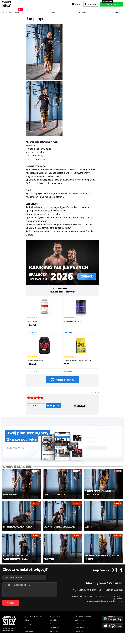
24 (62, 611)
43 (108, 611)
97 (121, 615)
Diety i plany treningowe (33, 571)
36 (91, 611)
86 (94, 615)
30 (76, 611)
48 (120, 611)
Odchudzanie (55, 582)
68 (50, 615)
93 (111, 615)
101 (54, 619)
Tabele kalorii (80, 586)
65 (43, 615)
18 (47, 611)
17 (45, 611)
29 (74, 611)
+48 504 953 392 (87, 544)
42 (106, 611)
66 (45, 615)
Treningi (27, 578)
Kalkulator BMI (80, 575)
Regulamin (50, 604)
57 (23, 615)
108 (78, 619)
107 (75, 619)
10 (28, 611)
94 (114, 615)
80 (80, 615)
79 (77, 615)
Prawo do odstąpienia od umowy (51, 624)
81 (82, 615)
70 (55, 615)
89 (102, 615)
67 (48, 615)
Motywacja (79, 578)
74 (65, 615)
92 (109, 615)
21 (54, 611)
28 (72, 611)
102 (58, 619)
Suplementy (29, 586)
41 (103, 611)
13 (35, 611)
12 (32, 611)
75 (67, 615)
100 (51, 619)
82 (84, 615)
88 (99, 615)
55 (19, 615)
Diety (26, 582)
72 (60, 615)
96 (119, 615)
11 (30, 611)
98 (46, 619)
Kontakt (61, 604)
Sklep (26, 575)
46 (115, 611)
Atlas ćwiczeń (117, 12)
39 (98, 611)
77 (72, 615)
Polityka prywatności (84, 604)
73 (62, 615)
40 (101, 611)
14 (37, 611)
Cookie (70, 604)
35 (89, 611)
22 (57, 611)
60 (31, 615)
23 (59, 611)
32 (81, 611)
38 (96, 611)
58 (26, 615)
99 (48, 619)
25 (64, 611)
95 (116, 615)
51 (9, 615)
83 (87, 615)
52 (11, 615)
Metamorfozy (50, 12)
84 (89, 615)
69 (53, 615)
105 (68, 619)
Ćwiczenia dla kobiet (83, 571)
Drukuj (79, 368)
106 (71, 619)
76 (70, 615)
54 (16, 615)
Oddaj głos (53, 367)
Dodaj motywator (81, 582)
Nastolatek (54, 586)
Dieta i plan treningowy (12, 11)
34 (86, 611)
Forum (77, 593)
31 (79, 611)
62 (36, 615)
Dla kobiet (53, 575)
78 (75, 615)
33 (84, 611)
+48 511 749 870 (113, 544)
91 (106, 615)
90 (104, 615)
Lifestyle (53, 590)
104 (64, 619)
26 (67, 611)
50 (6, 615)
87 (97, 615)
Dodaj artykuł (38, 604)
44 (111, 611)
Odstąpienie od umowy (78, 624)
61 (33, 615)
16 (42, 611)
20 (52, 611)
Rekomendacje (80, 590)
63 (38, 615)
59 (28, 615)
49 (4, 615)
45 (113, 611)
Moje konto (54, 578)
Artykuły (83, 12)
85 (92, 615)
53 (14, 615)
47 (118, 611)
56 (21, 615)
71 (58, 615)
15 (40, 611)
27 (69, 611)
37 (93, 611)
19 (50, 611)
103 (61, 619)
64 (41, 615)
